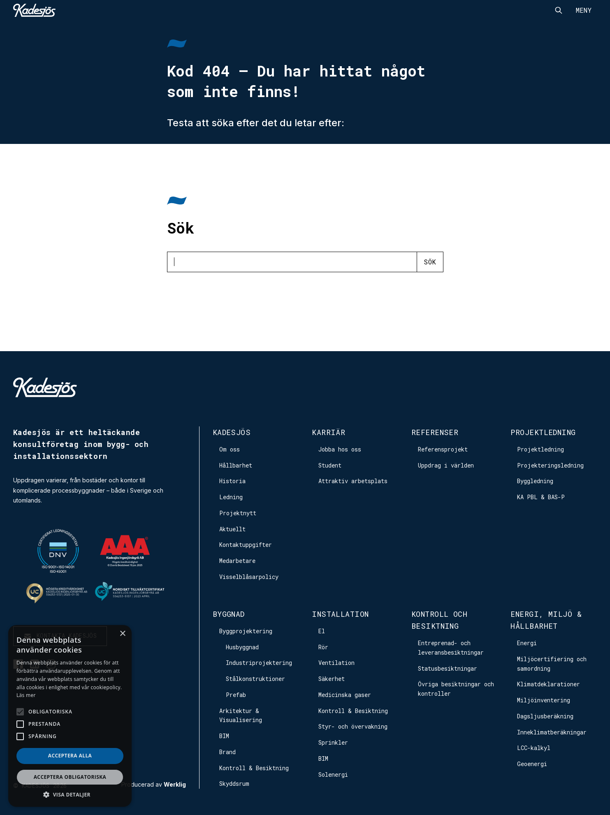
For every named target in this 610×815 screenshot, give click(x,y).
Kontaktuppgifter (245, 545)
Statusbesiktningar (447, 668)
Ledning (231, 497)
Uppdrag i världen (446, 465)
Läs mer (26, 695)
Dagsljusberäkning (545, 716)
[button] (69, 794)
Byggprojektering (245, 631)
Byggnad (229, 614)
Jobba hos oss (339, 449)
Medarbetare (237, 561)
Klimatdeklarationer (548, 684)
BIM (224, 736)
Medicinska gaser (344, 695)
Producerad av (153, 784)
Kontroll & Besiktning (254, 768)
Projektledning (542, 432)
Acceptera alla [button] (70, 755)
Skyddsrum (234, 783)
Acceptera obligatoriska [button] (70, 776)
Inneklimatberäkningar (552, 732)
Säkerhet (331, 679)
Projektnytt (237, 513)
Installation (340, 614)
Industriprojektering (259, 663)
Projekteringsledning (550, 465)
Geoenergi (532, 764)
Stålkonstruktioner (255, 679)
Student (329, 465)
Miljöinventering (543, 700)
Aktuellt (232, 529)
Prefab (236, 695)
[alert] (70, 716)
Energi (527, 643)
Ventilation (336, 663)
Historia (232, 481)
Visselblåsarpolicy (248, 577)
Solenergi (333, 774)
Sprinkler (333, 742)
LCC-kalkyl (533, 748)
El (321, 631)
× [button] (122, 634)
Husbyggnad (242, 647)
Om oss (229, 449)
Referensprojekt (443, 449)
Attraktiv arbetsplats (352, 481)
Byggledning (535, 481)
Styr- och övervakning (352, 726)
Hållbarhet (235, 465)
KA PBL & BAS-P (541, 497)
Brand (227, 752)
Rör (323, 647)
